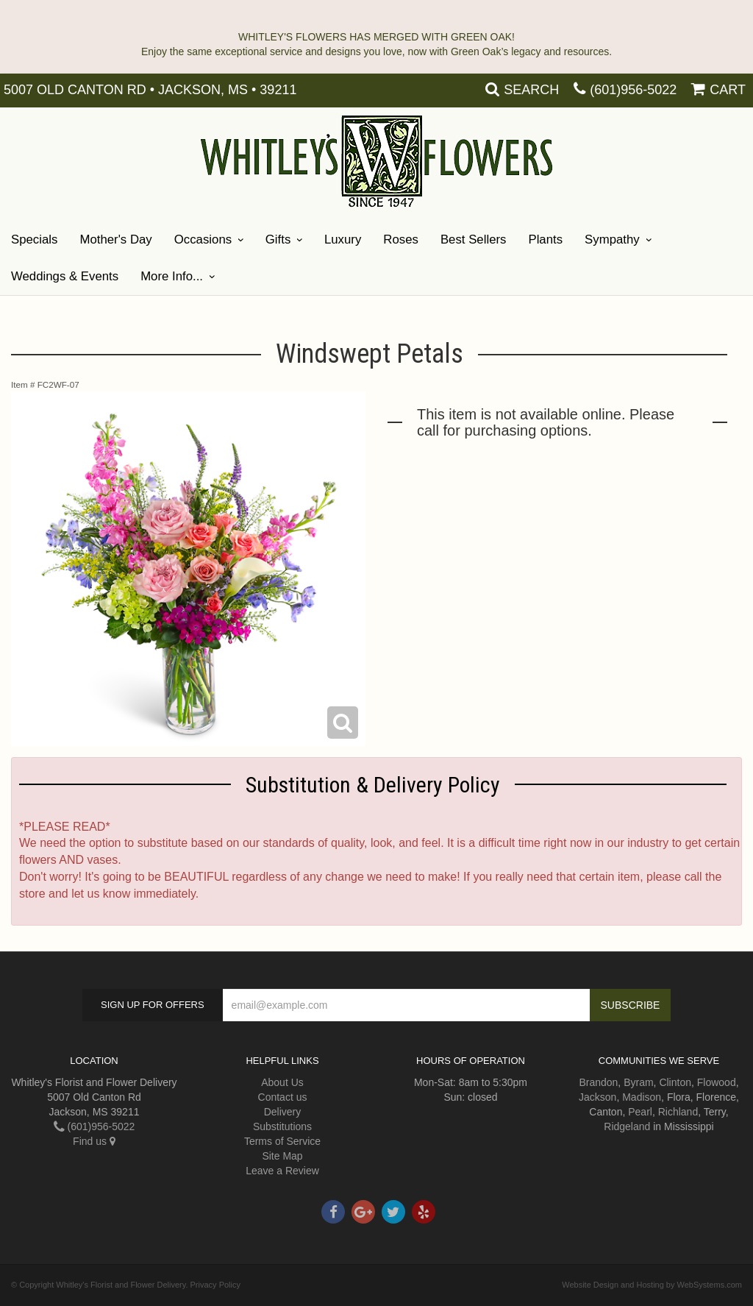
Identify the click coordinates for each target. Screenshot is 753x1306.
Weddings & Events (64, 276)
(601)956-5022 (633, 89)
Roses (400, 239)
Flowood (716, 1082)
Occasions (203, 239)
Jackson (597, 1097)
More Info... (171, 276)
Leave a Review (282, 1171)
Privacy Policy (215, 1284)
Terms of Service (282, 1141)
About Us (282, 1082)
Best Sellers (473, 239)
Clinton (675, 1082)
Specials (34, 239)
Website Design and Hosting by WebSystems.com (652, 1284)
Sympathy (612, 239)
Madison (641, 1097)
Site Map (282, 1156)
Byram (638, 1082)
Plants (545, 239)
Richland (678, 1112)
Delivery (282, 1112)
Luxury (342, 239)
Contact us (282, 1097)
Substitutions (282, 1126)
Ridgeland (627, 1126)
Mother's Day (115, 239)
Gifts (278, 239)
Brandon (598, 1082)
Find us (94, 1141)
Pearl (640, 1112)
